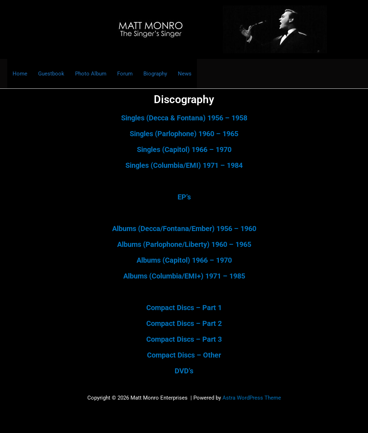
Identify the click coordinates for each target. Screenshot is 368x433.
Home (20, 73)
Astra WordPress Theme (251, 398)
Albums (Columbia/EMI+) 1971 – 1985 (184, 276)
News (185, 73)
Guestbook (51, 73)
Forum (125, 73)
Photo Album (90, 73)
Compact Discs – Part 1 (184, 307)
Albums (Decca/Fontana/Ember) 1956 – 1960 (184, 228)
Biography (155, 73)
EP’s (184, 197)
